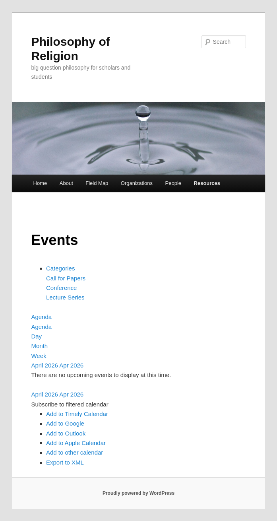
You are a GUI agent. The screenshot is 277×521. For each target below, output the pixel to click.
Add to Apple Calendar (76, 442)
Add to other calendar (74, 452)
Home (40, 183)
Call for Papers (65, 278)
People (173, 183)
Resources (207, 183)
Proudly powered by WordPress (138, 493)
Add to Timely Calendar (77, 413)
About (66, 183)
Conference (61, 287)
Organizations (137, 183)
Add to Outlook (65, 433)
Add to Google (65, 423)
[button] (69, 404)
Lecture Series (65, 297)
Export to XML (65, 462)
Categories (60, 268)
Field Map (96, 183)
